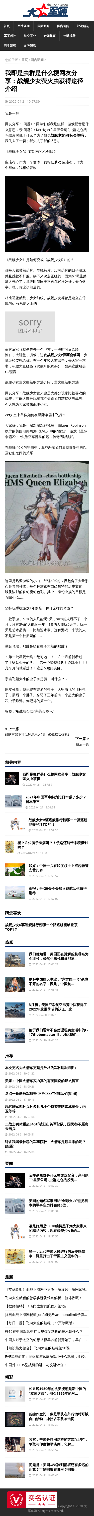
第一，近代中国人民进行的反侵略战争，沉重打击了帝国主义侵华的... (57, 1253)
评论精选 (83, 26)
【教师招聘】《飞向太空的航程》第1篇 (36, 1306)
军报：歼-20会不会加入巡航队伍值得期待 (58, 890)
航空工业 (30, 36)
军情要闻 (24, 26)
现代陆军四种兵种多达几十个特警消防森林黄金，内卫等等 (45, 1108)
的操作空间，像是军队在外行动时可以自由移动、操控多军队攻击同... (58, 1416)
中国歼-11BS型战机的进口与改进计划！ (36, 1364)
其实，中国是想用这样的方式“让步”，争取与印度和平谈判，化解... (58, 1441)
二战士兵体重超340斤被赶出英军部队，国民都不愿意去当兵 (46, 1126)
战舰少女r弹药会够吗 (35, 711)
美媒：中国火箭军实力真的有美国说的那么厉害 (42, 1080)
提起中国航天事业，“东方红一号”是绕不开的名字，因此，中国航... (58, 981)
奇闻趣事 (50, 36)
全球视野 (69, 36)
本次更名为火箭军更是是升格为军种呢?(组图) (40, 1067)
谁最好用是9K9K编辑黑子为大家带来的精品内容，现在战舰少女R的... (58, 1228)
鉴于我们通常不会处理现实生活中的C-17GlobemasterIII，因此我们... (58, 1032)
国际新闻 (43, 26)
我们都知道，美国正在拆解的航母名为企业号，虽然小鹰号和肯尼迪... (58, 956)
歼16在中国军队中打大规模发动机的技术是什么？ (44, 1331)
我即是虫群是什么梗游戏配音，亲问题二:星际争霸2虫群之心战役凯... (58, 1177)
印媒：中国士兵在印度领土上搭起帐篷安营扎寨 (58, 867)
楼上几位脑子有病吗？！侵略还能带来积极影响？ (53, 845)
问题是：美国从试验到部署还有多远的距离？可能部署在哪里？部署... (58, 1467)
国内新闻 (63, 26)
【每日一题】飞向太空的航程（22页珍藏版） (40, 1322)
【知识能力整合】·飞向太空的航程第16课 (37, 1348)
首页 (7, 26)
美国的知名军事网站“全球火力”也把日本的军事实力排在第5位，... (58, 1203)
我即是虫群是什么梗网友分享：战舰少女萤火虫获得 (54, 776)
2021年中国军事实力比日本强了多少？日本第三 (56, 799)
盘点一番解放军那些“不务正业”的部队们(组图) (41, 1093)
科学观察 (10, 45)
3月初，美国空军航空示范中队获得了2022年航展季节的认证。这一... (58, 1007)
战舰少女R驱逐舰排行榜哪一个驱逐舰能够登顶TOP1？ (58, 822)
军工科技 (10, 36)
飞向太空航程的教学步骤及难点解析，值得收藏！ (43, 1297)
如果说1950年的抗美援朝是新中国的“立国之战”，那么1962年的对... (57, 1391)
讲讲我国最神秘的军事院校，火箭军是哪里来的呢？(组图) (45, 1144)
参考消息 (30, 45)
